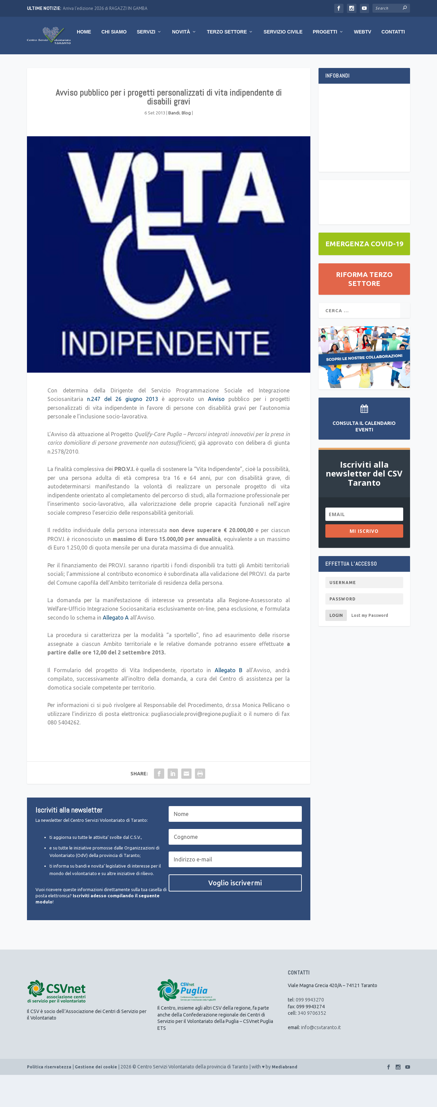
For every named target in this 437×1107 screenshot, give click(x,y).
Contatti (348, 64)
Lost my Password (369, 647)
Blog (186, 144)
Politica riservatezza (49, 1099)
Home (39, 64)
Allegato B (229, 702)
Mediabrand (284, 1099)
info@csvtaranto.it (321, 1059)
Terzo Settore (182, 64)
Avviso (216, 431)
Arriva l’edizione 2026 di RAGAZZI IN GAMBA (105, 8)
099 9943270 (310, 1032)
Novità (136, 64)
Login (336, 647)
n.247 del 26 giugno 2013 (122, 431)
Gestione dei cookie (96, 1099)
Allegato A (115, 650)
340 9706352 (312, 1045)
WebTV (318, 64)
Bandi (174, 144)
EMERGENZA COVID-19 (364, 276)
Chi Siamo (69, 64)
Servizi (101, 64)
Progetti (280, 64)
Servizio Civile (238, 64)
